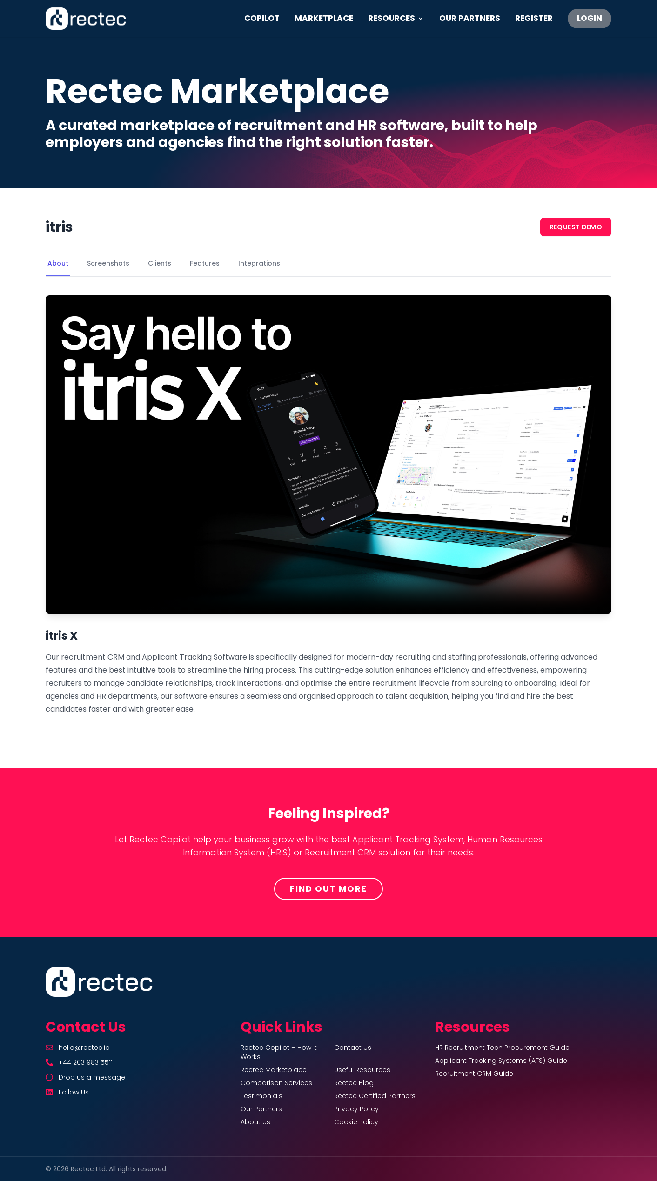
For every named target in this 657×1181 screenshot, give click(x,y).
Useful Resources (362, 1069)
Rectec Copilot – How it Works (279, 1052)
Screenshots (108, 263)
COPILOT (262, 18)
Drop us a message (92, 1077)
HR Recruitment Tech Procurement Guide (502, 1047)
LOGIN (589, 18)
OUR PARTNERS (469, 18)
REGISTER (534, 18)
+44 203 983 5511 (86, 1062)
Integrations (259, 263)
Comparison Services (276, 1083)
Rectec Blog (354, 1083)
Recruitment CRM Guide (474, 1073)
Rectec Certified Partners (375, 1096)
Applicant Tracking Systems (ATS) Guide (501, 1060)
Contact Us (352, 1047)
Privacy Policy (356, 1109)
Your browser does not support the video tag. (328, 454)
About (57, 263)
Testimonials (261, 1096)
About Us (255, 1122)
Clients (159, 263)
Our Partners (261, 1109)
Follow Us (74, 1092)
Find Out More (328, 888)
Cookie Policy (356, 1122)
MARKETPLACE (324, 18)
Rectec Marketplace (274, 1069)
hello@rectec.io (84, 1047)
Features (205, 263)
